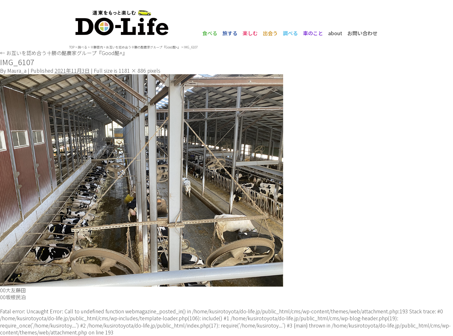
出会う (270, 33)
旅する (230, 33)
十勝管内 (96, 47)
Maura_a (16, 70)
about (335, 33)
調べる (290, 33)
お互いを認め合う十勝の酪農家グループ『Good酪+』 (63, 53)
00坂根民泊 (13, 297)
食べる (209, 33)
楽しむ (250, 33)
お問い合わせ (362, 33)
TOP (72, 47)
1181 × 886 (132, 70)
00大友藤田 (13, 290)
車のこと (313, 33)
